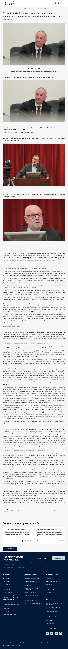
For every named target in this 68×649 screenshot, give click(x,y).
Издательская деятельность (32, 595)
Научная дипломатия (30, 592)
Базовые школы (29, 598)
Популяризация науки (31, 600)
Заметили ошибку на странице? (12, 645)
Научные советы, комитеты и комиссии (11, 605)
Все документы (9, 548)
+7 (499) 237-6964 (51, 616)
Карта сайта (6, 642)
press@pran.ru (20, 567)
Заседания (32, 8)
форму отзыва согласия (49, 566)
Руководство (6, 584)
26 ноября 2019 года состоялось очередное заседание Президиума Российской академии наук (51, 8)
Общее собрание (8, 587)
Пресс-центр (52, 575)
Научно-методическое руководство (31, 589)
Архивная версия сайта (16, 642)
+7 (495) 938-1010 (51, 628)
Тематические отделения (10, 595)
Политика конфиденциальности (31, 642)
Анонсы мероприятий (53, 581)
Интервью (49, 587)
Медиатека (49, 595)
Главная (5, 8)
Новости (48, 578)
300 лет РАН (6, 611)
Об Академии (7, 578)
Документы (6, 608)
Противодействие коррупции (49, 642)
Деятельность (30, 575)
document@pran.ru (51, 611)
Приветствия (50, 589)
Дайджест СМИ (50, 592)
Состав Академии (8, 592)
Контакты (50, 599)
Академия (12, 8)
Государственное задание (32, 578)
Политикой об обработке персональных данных (43, 562)
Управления (6, 602)
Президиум (6, 589)
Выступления (50, 584)
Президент (6, 581)
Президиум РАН (22, 8)
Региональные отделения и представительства (11, 598)
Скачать (7, 540)
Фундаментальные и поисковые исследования (32, 582)
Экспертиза (28, 585)
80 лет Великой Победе (10, 614)
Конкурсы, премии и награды (33, 603)
